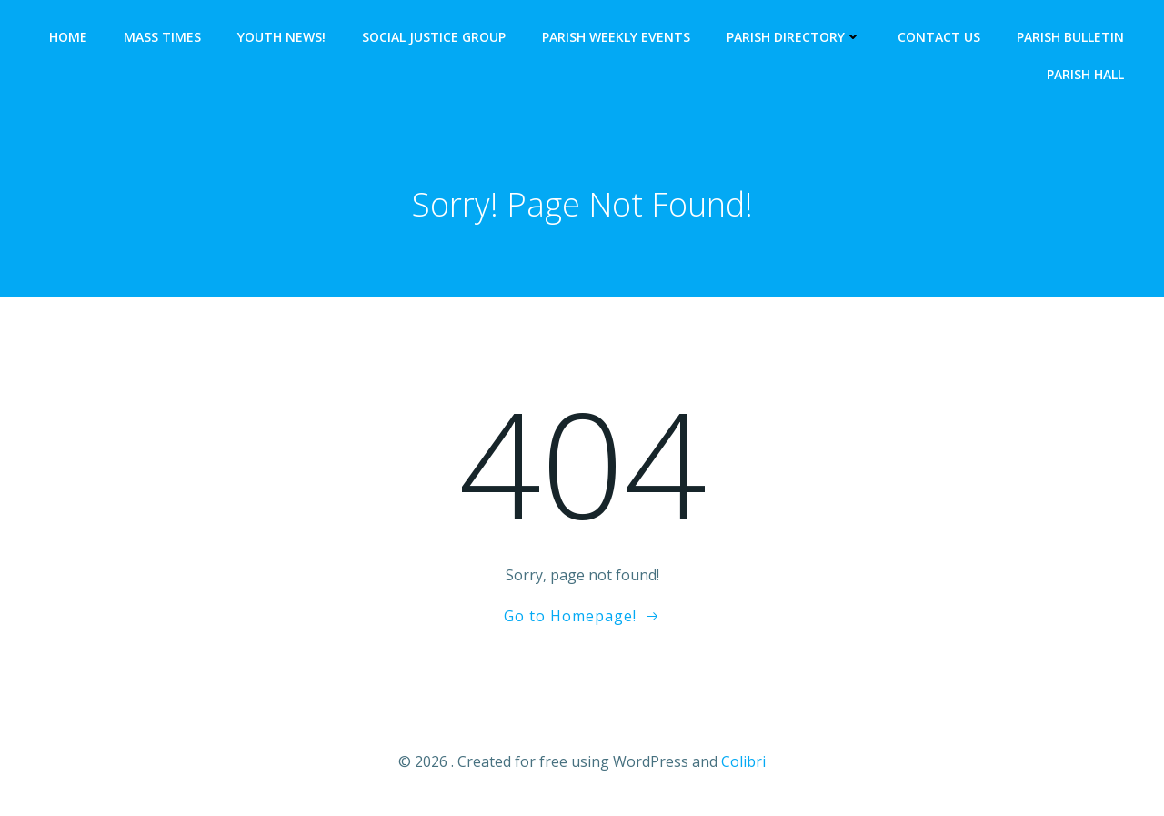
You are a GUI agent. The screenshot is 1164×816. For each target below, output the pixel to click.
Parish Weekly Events (616, 36)
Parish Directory (794, 36)
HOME (68, 36)
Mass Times (162, 36)
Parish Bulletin (1070, 36)
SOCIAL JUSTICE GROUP (434, 36)
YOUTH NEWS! (281, 36)
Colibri (743, 761)
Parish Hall (1085, 74)
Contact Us (939, 36)
